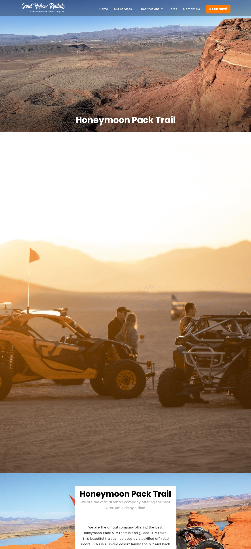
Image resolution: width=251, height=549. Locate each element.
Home (103, 9)
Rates (173, 9)
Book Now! (218, 9)
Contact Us (191, 9)
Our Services (123, 9)
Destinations (150, 9)
